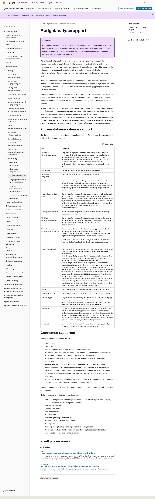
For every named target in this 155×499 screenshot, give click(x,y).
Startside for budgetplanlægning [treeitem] (14, 76)
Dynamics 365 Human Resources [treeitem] (15, 305)
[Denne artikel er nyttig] (146, 40)
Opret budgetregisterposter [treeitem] (17, 94)
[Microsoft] (4, 3)
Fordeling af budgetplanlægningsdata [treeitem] (16, 144)
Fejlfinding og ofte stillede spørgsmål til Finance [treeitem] (14, 57)
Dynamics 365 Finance (67, 24)
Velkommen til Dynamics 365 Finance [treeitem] (15, 43)
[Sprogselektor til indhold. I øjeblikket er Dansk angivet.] (7, 495)
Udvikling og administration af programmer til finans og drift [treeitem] (14, 290)
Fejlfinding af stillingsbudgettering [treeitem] (14, 134)
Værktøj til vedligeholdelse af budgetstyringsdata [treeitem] (15, 188)
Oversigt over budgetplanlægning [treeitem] (14, 82)
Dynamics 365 (52, 24)
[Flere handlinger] (113, 24)
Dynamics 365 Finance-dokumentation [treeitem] (14, 36)
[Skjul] (26, 22)
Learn (43, 24)
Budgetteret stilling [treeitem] (14, 98)
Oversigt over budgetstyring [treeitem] (14, 164)
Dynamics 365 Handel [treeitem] (11, 302)
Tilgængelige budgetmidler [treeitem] (13, 170)
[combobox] (15, 26)
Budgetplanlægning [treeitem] (14, 139)
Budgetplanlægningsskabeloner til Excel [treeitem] (17, 120)
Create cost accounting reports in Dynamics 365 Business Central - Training (67, 453)
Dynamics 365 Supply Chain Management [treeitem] (13, 296)
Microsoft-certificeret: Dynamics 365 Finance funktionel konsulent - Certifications (69, 466)
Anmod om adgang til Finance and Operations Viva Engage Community (80, 51)
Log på (150, 3)
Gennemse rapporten (136, 32)
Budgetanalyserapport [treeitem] (17, 176)
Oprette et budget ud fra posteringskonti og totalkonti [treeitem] (17, 110)
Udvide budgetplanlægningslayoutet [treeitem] (17, 127)
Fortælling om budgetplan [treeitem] (16, 115)
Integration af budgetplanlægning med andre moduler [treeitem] (16, 152)
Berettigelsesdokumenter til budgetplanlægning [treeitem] (17, 103)
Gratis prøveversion (144, 8)
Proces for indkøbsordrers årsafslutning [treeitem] (18, 197)
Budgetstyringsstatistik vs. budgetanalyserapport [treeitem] (18, 181)
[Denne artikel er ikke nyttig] (148, 40)
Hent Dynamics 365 (127, 8)
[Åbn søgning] (145, 3)
